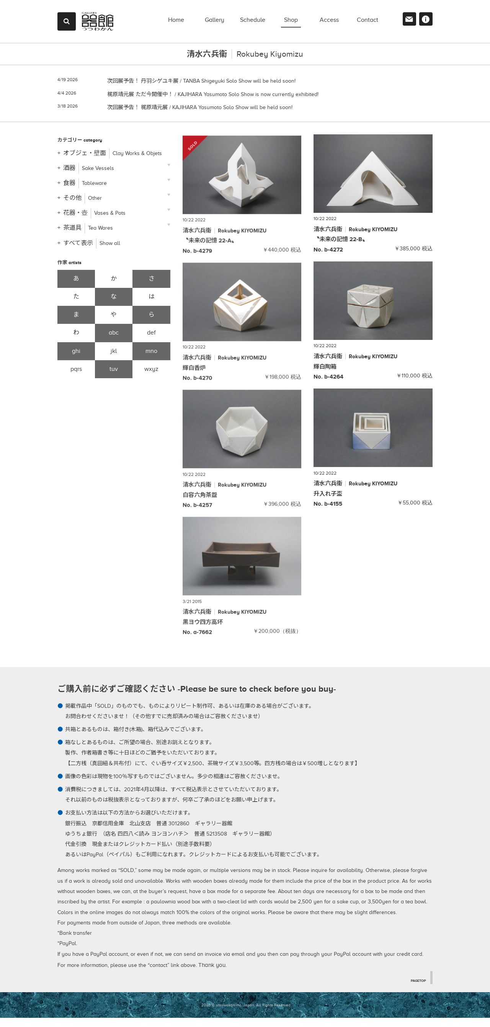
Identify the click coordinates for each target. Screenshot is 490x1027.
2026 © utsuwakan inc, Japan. (228, 1014)
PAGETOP (416, 989)
